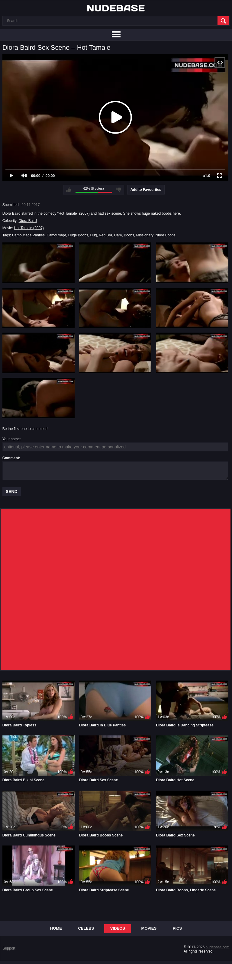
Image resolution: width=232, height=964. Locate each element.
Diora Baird (28, 221)
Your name (11, 439)
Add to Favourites (145, 190)
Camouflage (56, 235)
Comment (10, 458)
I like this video (68, 189)
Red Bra (105, 235)
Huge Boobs (78, 235)
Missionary (144, 235)
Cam (118, 235)
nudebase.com (218, 947)
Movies (149, 928)
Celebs (86, 928)
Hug (93, 235)
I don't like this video (119, 189)
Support (9, 948)
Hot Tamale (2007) (29, 228)
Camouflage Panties (28, 235)
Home (56, 928)
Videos (117, 928)
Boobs (129, 235)
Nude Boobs (166, 235)
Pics (177, 928)
